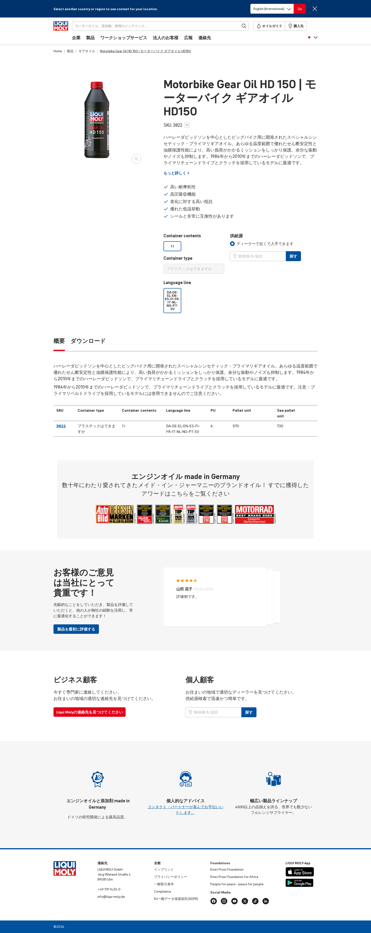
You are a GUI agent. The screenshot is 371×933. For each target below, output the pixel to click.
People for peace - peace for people (237, 884)
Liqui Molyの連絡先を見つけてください (89, 712)
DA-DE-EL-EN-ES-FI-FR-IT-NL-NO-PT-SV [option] (172, 300)
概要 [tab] (59, 341)
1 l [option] (172, 246)
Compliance (162, 891)
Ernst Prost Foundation (226, 869)
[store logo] (67, 32)
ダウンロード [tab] (88, 341)
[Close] (315, 8)
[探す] (168, 26)
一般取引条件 (164, 884)
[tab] (261, 243)
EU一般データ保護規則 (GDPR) (176, 898)
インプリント (164, 869)
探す (293, 256)
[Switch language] (272, 9)
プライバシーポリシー (170, 876)
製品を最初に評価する (76, 629)
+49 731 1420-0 (108, 889)
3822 (61, 425)
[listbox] (193, 246)
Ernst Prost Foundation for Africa (234, 876)
